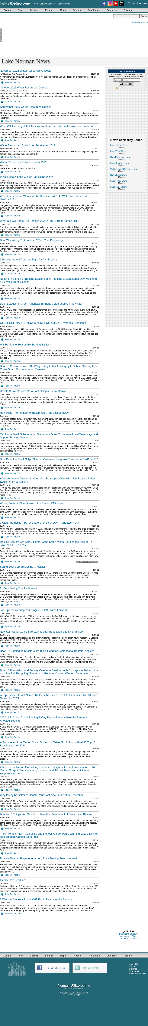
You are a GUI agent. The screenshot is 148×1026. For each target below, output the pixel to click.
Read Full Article (10, 82)
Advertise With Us (139, 22)
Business (112, 10)
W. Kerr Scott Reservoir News (124, 169)
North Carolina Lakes (44, 4)
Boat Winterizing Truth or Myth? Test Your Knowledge (32, 240)
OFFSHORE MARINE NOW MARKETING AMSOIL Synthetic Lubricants (43, 322)
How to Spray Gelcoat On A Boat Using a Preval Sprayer (33, 391)
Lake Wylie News (118, 151)
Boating (34, 10)
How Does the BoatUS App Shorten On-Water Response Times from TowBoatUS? (49, 459)
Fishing (49, 10)
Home (143, 3)
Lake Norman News (128, 934)
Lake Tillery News (118, 181)
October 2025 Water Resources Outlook (24, 87)
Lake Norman (64, 4)
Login (132, 3)
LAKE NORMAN (72, 988)
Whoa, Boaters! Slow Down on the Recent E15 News (31, 503)
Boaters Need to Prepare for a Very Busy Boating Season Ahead (38, 858)
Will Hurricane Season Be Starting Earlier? (25, 344)
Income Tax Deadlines (13, 880)
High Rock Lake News (120, 157)
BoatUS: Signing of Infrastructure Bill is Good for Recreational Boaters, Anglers (47, 650)
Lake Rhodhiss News (120, 163)
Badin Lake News (118, 175)
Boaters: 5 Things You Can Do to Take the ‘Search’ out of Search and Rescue (46, 814)
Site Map (133, 969)
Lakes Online (82, 993)
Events (7, 10)
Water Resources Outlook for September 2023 (27, 145)
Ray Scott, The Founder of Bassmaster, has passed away (34, 412)
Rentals (77, 10)
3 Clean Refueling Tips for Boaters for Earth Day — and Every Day (39, 522)
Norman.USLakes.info (74, 985)
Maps (63, 10)
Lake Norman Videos (128, 938)
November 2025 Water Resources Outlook (25, 70)
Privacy (70, 995)
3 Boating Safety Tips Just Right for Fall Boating (28, 259)
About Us (133, 964)
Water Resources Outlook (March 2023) (23, 162)
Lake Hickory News (119, 145)
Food (20, 10)
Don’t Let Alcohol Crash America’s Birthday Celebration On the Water (41, 303)
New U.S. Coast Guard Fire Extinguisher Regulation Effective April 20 (41, 631)
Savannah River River (87, 562)
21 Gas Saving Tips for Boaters (18, 588)
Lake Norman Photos (128, 936)
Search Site (134, 971)
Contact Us (134, 966)
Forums (127, 10)
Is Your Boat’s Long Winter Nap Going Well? (26, 176)
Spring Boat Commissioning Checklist (22, 566)
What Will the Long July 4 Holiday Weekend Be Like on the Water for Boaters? (46, 126)
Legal (78, 995)
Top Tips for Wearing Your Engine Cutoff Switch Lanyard (33, 610)
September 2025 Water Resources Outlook (25, 106)
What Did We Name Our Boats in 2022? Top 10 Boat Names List (38, 220)
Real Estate (94, 10)
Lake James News (118, 187)
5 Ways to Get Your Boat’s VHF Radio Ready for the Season (36, 899)
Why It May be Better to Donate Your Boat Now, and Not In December (41, 795)
